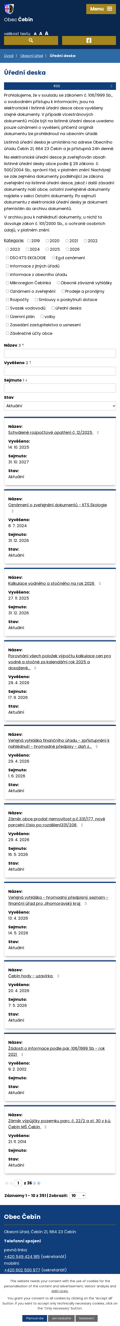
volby (49, 316)
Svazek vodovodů (28, 308)
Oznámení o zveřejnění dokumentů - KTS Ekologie (57, 507)
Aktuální (16, 476)
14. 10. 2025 (18, 447)
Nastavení (86, 1318)
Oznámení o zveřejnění (32, 291)
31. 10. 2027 (18, 462)
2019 (35, 241)
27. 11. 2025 (18, 598)
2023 (15, 249)
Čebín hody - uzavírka (34, 976)
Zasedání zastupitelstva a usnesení (45, 325)
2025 (55, 249)
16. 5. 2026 (18, 854)
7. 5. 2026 (17, 1005)
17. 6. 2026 (18, 697)
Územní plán (22, 316)
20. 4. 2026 (18, 990)
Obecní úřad (31, 55)
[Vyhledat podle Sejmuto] (60, 388)
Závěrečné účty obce (31, 333)
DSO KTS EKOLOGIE (28, 257)
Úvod (8, 55)
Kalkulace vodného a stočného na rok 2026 (55, 583)
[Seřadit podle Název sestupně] (23, 346)
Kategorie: (14, 240)
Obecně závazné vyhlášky (86, 283)
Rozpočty (19, 299)
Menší (35, 33)
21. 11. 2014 (17, 1141)
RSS (84, 86)
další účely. (60, 1291)
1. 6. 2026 (16, 776)
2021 (73, 241)
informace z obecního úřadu (38, 274)
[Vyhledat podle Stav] (60, 405)
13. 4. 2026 (18, 918)
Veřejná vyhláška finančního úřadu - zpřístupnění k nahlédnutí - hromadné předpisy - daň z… (58, 743)
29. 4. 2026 (18, 682)
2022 (93, 241)
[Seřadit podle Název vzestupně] (23, 344)
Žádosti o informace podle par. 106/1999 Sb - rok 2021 (56, 1051)
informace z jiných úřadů (35, 266)
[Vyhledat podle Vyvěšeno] (60, 371)
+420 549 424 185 (22, 1256)
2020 (54, 241)
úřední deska (68, 308)
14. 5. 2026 (18, 933)
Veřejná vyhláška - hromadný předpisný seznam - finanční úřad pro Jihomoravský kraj (58, 900)
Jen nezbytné (61, 1318)
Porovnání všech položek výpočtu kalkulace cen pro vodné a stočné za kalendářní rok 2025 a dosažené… (59, 662)
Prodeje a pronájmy (84, 291)
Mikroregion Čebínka (30, 283)
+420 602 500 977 (22, 1270)
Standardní (40, 33)
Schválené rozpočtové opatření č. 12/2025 (54, 432)
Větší (46, 33)
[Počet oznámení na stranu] (77, 1195)
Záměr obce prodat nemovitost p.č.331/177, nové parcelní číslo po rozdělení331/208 (56, 822)
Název (12, 345)
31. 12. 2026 (18, 540)
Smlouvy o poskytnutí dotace (68, 299)
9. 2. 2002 (17, 1069)
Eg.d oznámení (70, 257)
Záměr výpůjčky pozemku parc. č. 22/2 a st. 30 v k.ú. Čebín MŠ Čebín (59, 1124)
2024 (35, 249)
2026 (75, 249)
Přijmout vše (35, 1318)
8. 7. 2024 (17, 525)
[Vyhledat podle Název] (60, 353)
